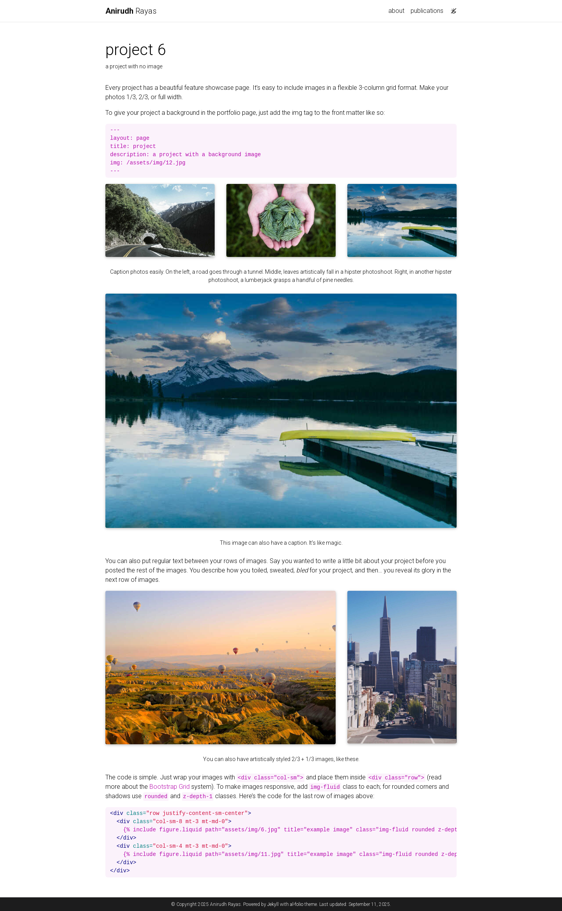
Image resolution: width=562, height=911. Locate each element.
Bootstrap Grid (169, 786)
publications (427, 10)
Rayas (131, 11)
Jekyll (273, 904)
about (396, 10)
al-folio (296, 904)
